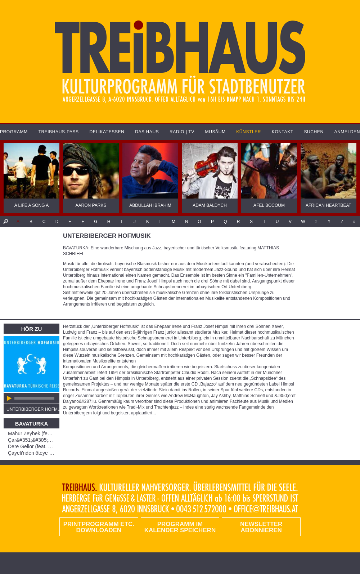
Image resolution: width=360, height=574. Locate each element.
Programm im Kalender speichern (180, 527)
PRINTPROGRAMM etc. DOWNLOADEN (98, 527)
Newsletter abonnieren (261, 527)
